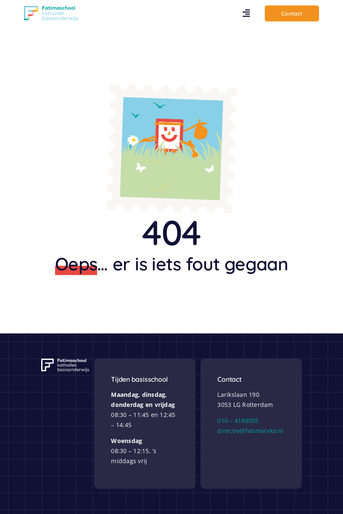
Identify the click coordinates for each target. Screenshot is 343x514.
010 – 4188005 (238, 421)
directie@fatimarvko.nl (250, 431)
